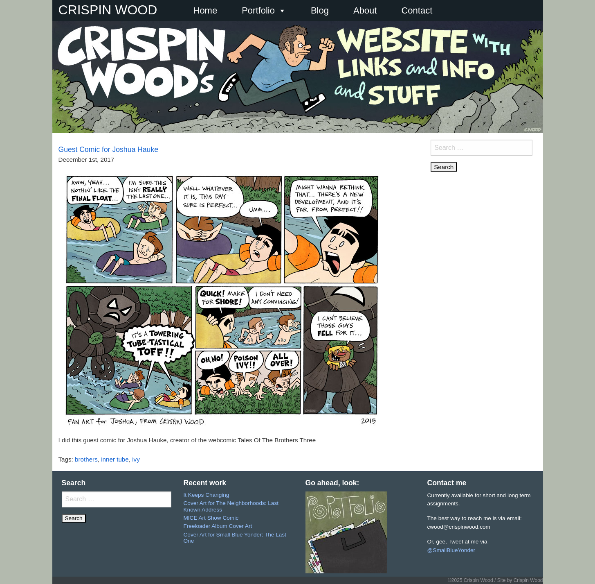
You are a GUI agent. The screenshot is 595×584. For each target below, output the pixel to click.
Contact (416, 10)
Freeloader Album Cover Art (218, 526)
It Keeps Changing (206, 495)
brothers (86, 459)
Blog (320, 10)
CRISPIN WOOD (107, 9)
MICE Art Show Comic (211, 518)
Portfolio (264, 10)
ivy (136, 459)
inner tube (115, 459)
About (365, 10)
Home (205, 10)
